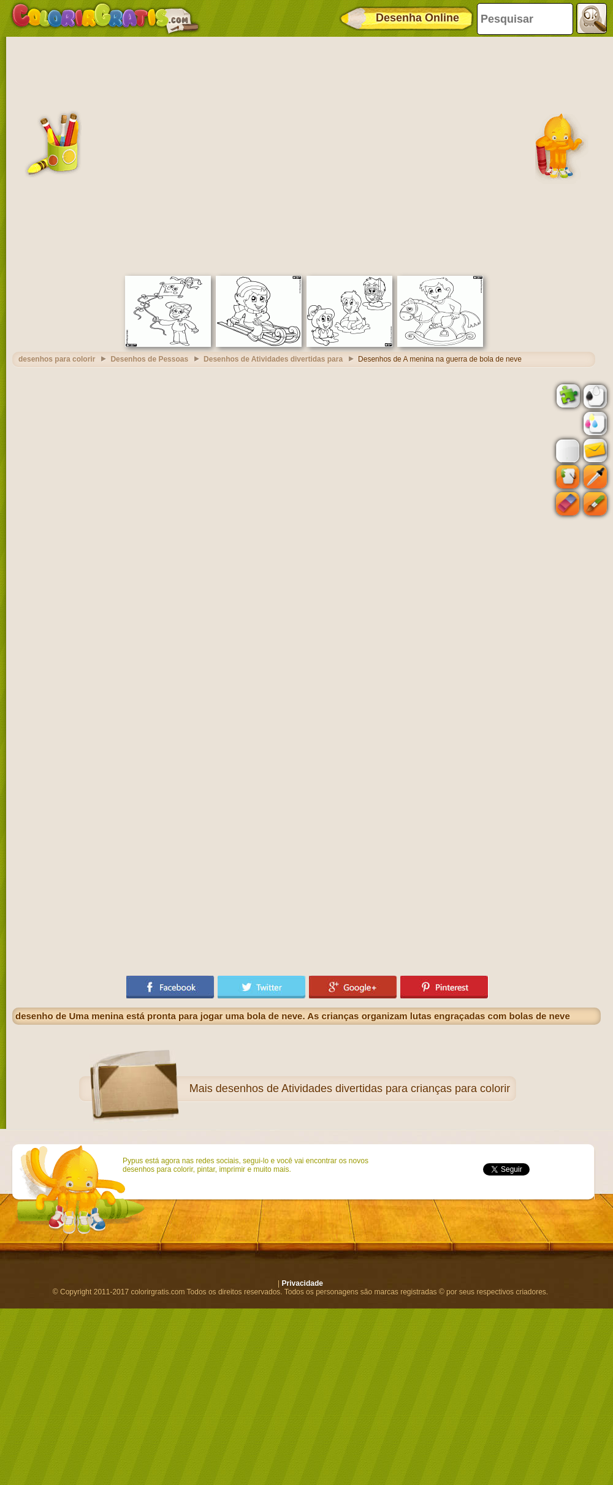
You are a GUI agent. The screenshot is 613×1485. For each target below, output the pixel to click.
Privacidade (302, 1283)
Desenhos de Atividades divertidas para (273, 359)
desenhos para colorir (56, 359)
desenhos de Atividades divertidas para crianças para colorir (363, 1088)
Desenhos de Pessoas (149, 359)
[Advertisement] (121, 155)
